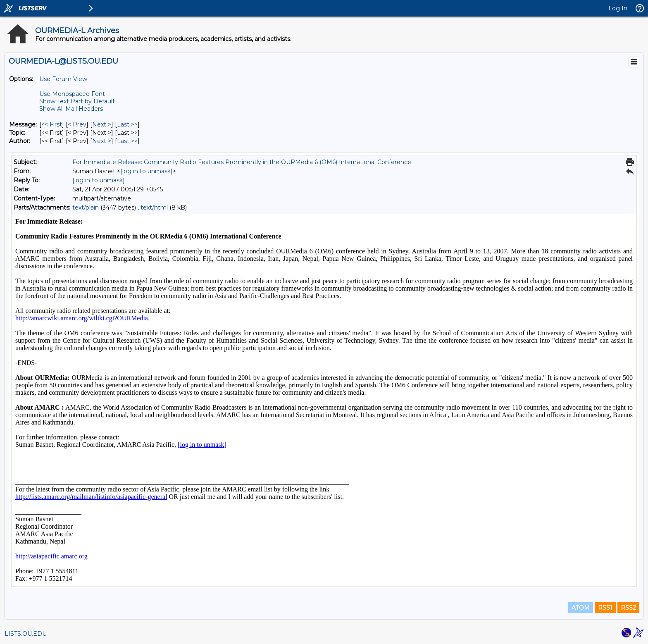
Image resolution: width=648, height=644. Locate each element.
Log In (617, 8)
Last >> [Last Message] (127, 124)
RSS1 (605, 607)
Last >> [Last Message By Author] (127, 141)
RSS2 (628, 607)
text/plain (85, 207)
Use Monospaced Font (72, 94)
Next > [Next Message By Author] (101, 141)
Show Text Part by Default (77, 101)
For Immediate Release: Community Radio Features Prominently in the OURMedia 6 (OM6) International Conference (241, 162)
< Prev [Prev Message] (77, 124)
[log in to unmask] (146, 171)
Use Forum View (63, 79)
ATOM (581, 607)
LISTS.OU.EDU (26, 633)
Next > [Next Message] (101, 124)
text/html (154, 207)
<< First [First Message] (51, 124)
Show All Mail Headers (71, 108)
